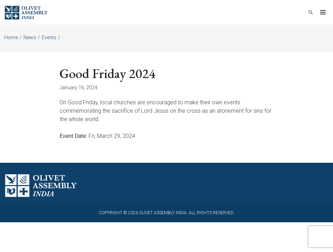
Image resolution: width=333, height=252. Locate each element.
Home (11, 37)
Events (49, 37)
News (29, 37)
